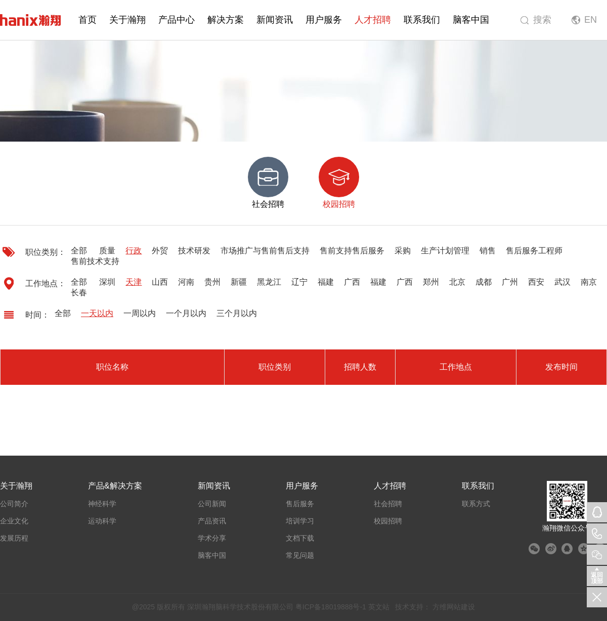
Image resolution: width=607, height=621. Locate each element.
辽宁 (299, 282)
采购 (403, 250)
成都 (483, 282)
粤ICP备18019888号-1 (330, 607)
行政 (133, 250)
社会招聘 (388, 504)
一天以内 (97, 313)
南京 (589, 282)
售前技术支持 (95, 261)
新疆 (239, 282)
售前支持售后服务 (352, 250)
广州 (510, 282)
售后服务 (300, 504)
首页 (87, 20)
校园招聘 (388, 521)
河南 (186, 282)
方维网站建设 (453, 607)
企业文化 (14, 521)
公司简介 (14, 504)
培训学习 (300, 521)
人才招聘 (373, 20)
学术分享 (212, 538)
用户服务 (324, 20)
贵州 (212, 282)
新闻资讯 (274, 20)
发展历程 (14, 538)
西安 (536, 282)
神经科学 (102, 504)
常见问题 (300, 555)
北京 (457, 282)
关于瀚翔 (127, 20)
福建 (326, 282)
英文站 (378, 607)
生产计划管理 (445, 250)
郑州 (431, 282)
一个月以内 (186, 313)
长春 (79, 292)
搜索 (542, 20)
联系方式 (476, 504)
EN (590, 20)
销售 (488, 250)
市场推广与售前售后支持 (265, 250)
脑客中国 (471, 20)
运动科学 (102, 521)
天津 (133, 282)
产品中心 (176, 20)
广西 (352, 282)
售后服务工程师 (534, 250)
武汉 (562, 282)
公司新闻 (212, 504)
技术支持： (412, 607)
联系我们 (422, 20)
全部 (79, 250)
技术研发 (194, 250)
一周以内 (139, 313)
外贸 (160, 250)
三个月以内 (236, 313)
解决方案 (225, 20)
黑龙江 (269, 282)
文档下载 (300, 538)
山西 (160, 282)
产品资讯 (212, 521)
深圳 (107, 282)
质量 (107, 250)
